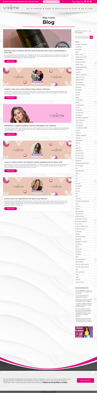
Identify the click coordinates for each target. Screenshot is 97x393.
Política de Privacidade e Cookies (55, 382)
